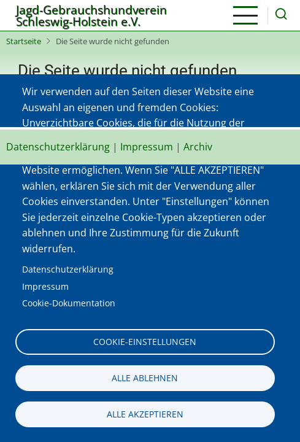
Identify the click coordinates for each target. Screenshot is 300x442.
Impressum (45, 286)
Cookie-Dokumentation (68, 303)
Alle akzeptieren (145, 414)
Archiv (197, 146)
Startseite (23, 41)
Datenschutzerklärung (67, 269)
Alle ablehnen (145, 378)
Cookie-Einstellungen (144, 341)
